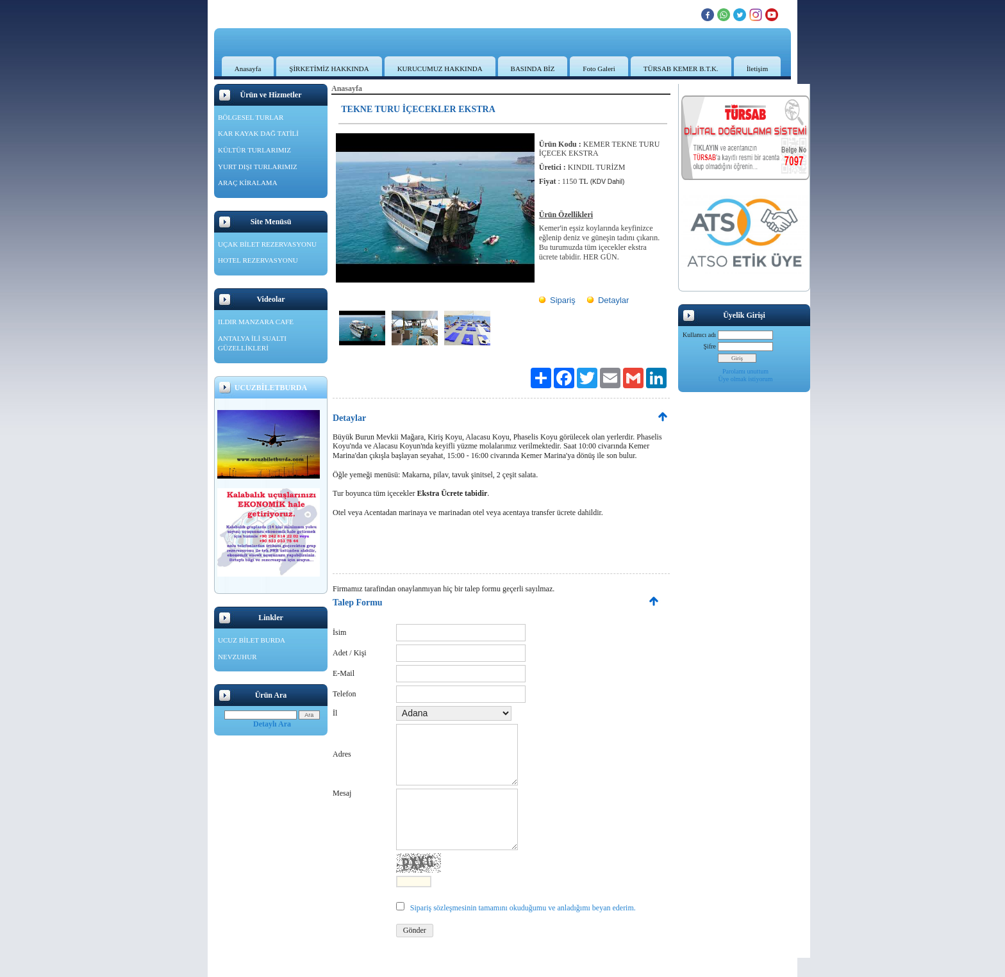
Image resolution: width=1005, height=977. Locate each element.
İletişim (757, 68)
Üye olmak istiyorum (745, 378)
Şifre (710, 346)
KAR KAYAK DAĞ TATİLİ (258, 133)
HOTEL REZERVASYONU (258, 260)
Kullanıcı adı (699, 334)
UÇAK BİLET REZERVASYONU (267, 244)
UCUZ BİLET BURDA (251, 640)
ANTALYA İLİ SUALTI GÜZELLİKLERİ (252, 343)
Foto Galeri (599, 68)
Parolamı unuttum (745, 371)
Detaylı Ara (272, 723)
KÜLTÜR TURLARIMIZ (254, 150)
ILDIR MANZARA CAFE (256, 321)
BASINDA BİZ (533, 68)
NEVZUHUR (237, 657)
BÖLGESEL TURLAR (250, 117)
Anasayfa (248, 68)
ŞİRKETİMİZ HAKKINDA (329, 68)
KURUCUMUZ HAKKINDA (440, 68)
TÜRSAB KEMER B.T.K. (681, 68)
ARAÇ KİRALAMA (248, 182)
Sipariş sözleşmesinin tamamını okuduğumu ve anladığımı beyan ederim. (523, 907)
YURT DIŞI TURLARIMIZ (257, 166)
